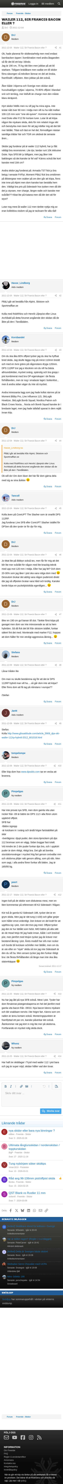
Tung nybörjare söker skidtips (27, 1163)
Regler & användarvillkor (15, 1457)
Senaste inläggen (14, 1219)
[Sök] (59, 4)
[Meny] (5, 4)
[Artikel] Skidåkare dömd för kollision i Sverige (31, 1226)
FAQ (6, 1454)
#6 (60, 555)
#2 (60, 295)
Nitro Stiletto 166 (16, 1276)
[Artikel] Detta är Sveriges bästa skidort (27, 1251)
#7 (60, 614)
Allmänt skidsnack (15, 1246)
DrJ (6, 27)
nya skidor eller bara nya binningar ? (32, 1130)
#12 (59, 895)
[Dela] (56, 48)
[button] (5, 1086)
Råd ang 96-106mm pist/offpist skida (32, 1178)
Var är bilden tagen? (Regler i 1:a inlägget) (29, 1239)
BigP (11, 1152)
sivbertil (12, 1196)
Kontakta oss (9, 1463)
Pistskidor (24, 1167)
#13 (59, 994)
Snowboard (12, 1284)
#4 (60, 441)
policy (23, 1481)
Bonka (11, 1182)
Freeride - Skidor (23, 1134)
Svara (49, 217)
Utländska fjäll (13, 1271)
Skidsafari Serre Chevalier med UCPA (27, 1264)
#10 (59, 766)
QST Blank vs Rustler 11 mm (27, 1193)
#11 (59, 804)
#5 (60, 508)
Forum (58, 217)
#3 (60, 350)
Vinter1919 (13, 1167)
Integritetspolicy (11, 1466)
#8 (60, 665)
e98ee (11, 1134)
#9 (60, 723)
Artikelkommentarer (16, 1234)
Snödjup (7, 1292)
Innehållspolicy (10, 1470)
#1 (60, 48)
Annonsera (9, 1460)
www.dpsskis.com (30, 771)
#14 (59, 1056)
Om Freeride (9, 1450)
